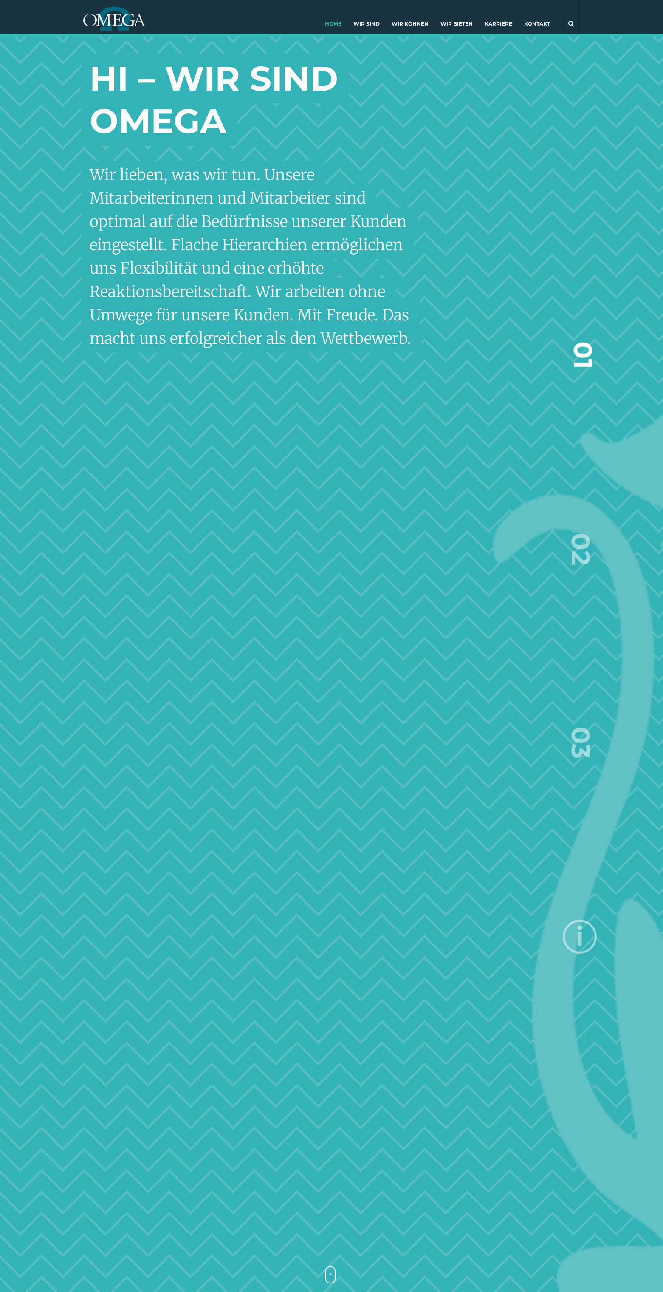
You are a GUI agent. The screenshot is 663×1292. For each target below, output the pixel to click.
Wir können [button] (410, 23)
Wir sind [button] (366, 23)
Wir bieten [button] (456, 23)
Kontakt (537, 23)
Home (333, 23)
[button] (571, 17)
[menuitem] (333, 25)
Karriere (498, 23)
